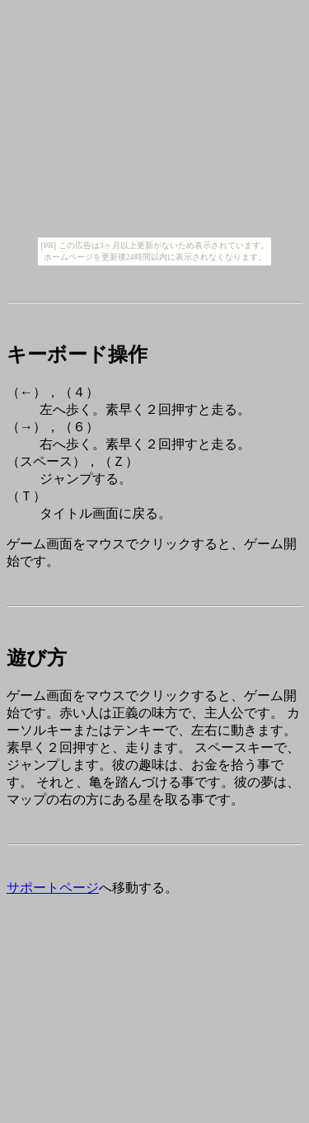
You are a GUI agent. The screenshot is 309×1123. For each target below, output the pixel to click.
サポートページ (53, 888)
